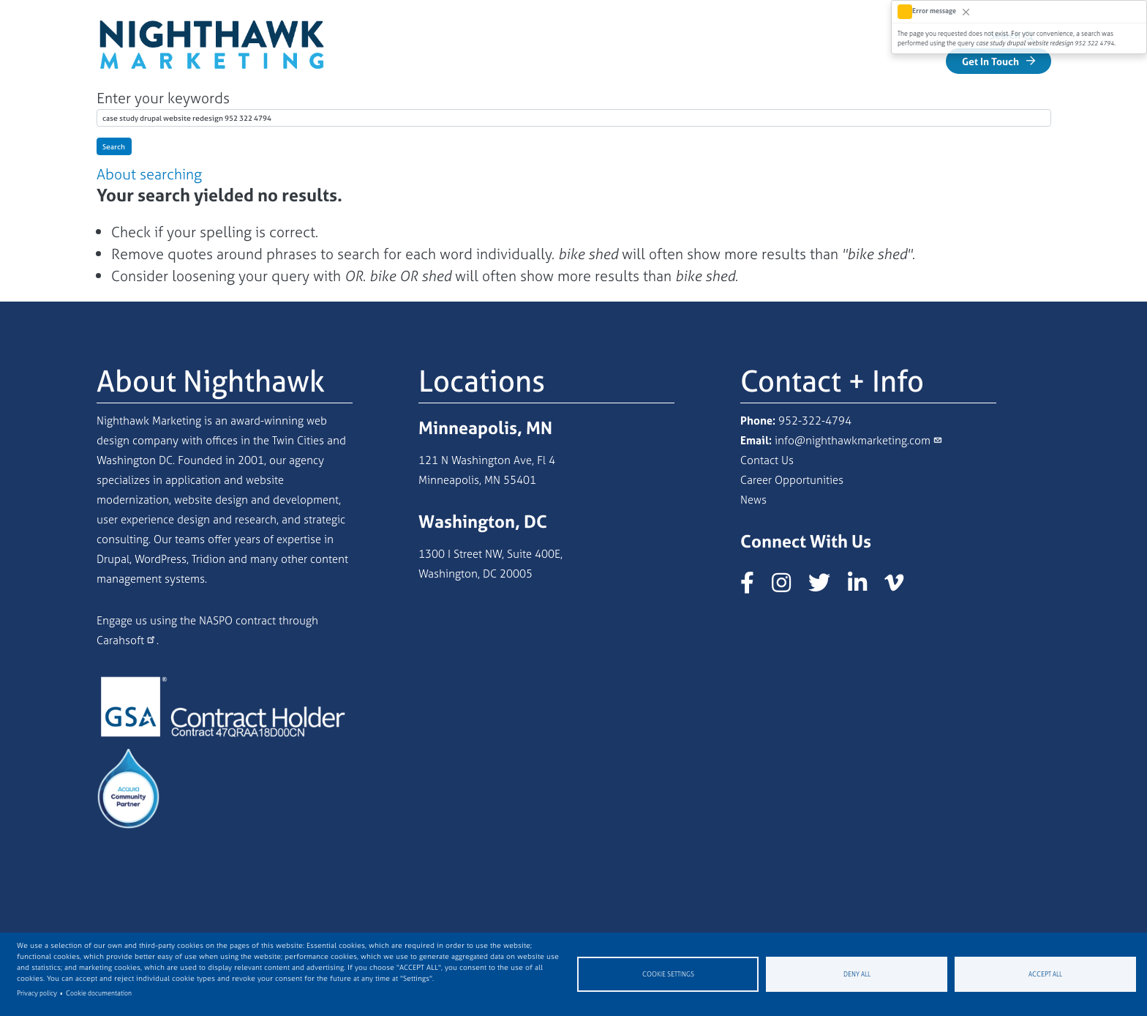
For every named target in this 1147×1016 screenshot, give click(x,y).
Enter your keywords (163, 99)
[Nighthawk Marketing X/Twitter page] (826, 588)
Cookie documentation (99, 993)
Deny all (856, 974)
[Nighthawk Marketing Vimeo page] (901, 588)
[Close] (966, 11)
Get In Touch (990, 60)
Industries (888, 61)
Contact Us (767, 461)
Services (794, 61)
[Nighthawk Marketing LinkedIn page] (864, 588)
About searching (149, 175)
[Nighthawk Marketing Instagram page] (788, 588)
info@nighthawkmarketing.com (852, 441)
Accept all (1045, 974)
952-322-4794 (814, 422)
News (753, 501)
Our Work (707, 61)
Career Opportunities (791, 481)
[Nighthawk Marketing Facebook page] (754, 588)
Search (113, 147)
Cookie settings (668, 974)
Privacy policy (37, 993)
